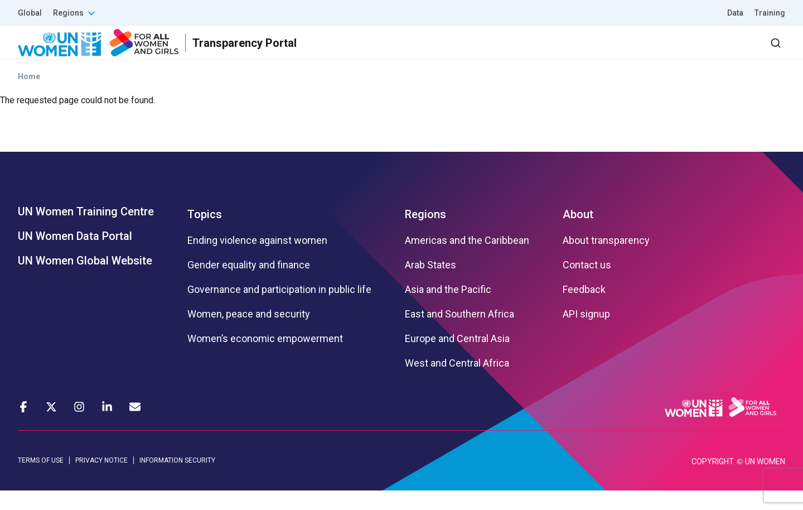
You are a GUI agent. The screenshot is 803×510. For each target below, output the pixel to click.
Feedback (584, 310)
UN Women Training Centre (86, 231)
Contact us (587, 285)
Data (735, 12)
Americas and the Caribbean (467, 260)
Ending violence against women (257, 260)
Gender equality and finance (248, 285)
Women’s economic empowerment (265, 359)
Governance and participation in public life (279, 310)
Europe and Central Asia (457, 359)
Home (29, 96)
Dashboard (721, 53)
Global (30, 12)
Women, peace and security (248, 334)
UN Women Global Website (85, 281)
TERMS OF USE (41, 480)
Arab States (430, 285)
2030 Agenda (635, 53)
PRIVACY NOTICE (101, 480)
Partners (562, 53)
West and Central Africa (457, 383)
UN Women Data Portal (75, 256)
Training (769, 12)
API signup (586, 334)
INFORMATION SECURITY (177, 480)
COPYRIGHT (712, 481)
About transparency (606, 260)
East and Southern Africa (459, 334)
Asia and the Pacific (448, 310)
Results (502, 53)
